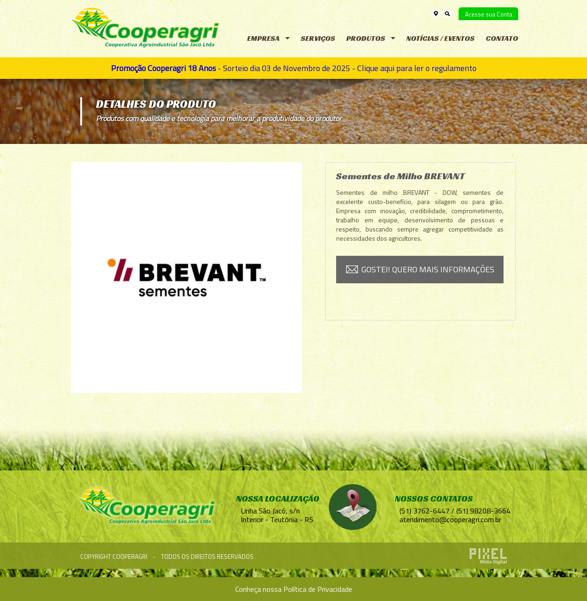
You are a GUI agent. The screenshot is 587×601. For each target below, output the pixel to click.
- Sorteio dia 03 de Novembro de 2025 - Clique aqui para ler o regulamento (293, 68)
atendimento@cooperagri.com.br (450, 519)
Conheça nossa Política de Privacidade (293, 589)
